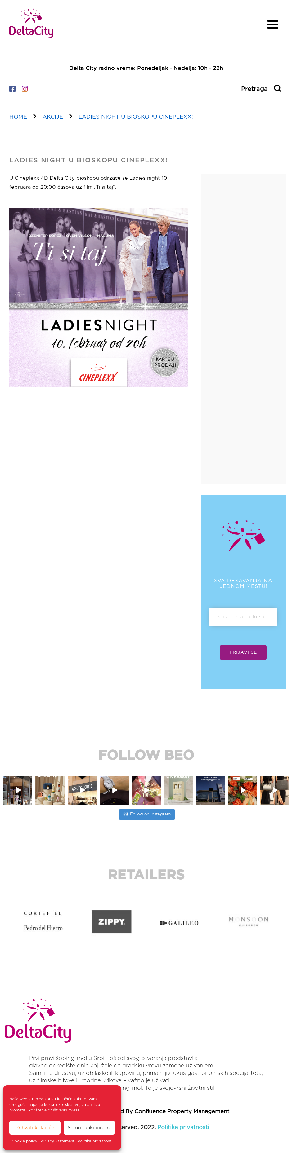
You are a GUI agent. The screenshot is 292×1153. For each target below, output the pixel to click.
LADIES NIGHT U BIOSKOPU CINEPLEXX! (136, 117)
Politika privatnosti (95, 1141)
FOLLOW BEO (146, 755)
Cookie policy (24, 1141)
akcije (53, 117)
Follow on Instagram (147, 813)
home (18, 117)
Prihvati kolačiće (35, 1127)
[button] (6, 921)
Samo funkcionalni (89, 1127)
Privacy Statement (57, 1141)
